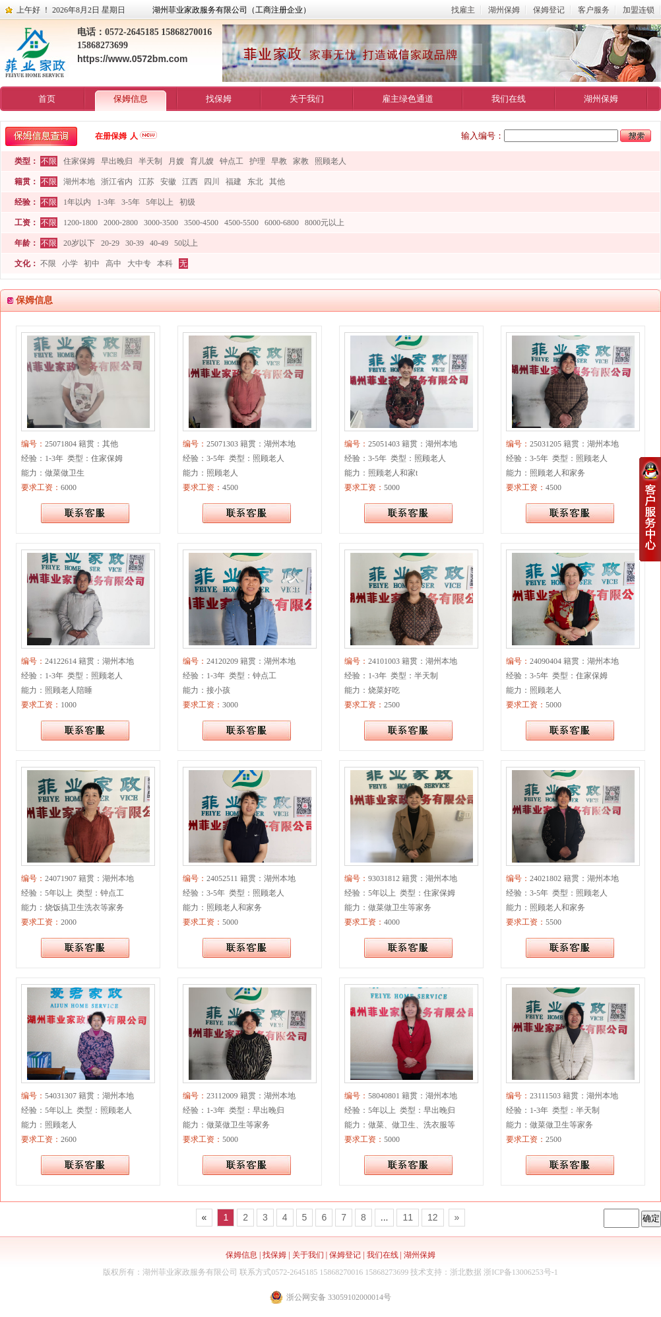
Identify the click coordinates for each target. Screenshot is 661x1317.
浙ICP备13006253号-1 (521, 1272)
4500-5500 (241, 222)
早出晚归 (117, 161)
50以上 (186, 243)
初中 (92, 263)
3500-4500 (201, 222)
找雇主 (463, 10)
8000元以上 (324, 222)
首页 (46, 99)
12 (432, 1217)
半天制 (150, 161)
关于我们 (307, 99)
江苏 (146, 181)
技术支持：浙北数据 (446, 1272)
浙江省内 (117, 181)
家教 (301, 161)
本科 (165, 263)
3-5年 (130, 202)
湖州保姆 (504, 10)
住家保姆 (79, 161)
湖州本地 (79, 181)
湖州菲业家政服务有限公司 (189, 1272)
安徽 (168, 181)
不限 (49, 161)
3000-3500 (161, 222)
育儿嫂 (202, 161)
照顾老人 (330, 161)
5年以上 (159, 202)
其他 (277, 181)
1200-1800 (80, 222)
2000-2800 (121, 222)
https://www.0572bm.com (132, 58)
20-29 (110, 243)
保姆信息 (130, 99)
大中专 (139, 263)
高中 (113, 263)
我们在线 (508, 99)
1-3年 (106, 202)
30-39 (134, 243)
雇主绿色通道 (407, 99)
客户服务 (594, 10)
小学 (70, 263)
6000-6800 (282, 222)
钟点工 (231, 161)
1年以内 (77, 202)
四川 (212, 181)
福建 (233, 181)
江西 (190, 181)
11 (407, 1217)
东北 (255, 181)
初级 (187, 202)
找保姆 (219, 99)
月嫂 (176, 161)
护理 (257, 161)
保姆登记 (549, 10)
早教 (279, 161)
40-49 (159, 243)
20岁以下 (79, 243)
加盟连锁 (638, 10)
